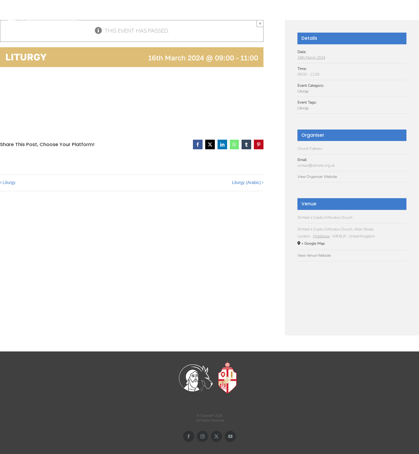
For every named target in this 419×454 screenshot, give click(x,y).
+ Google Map (313, 243)
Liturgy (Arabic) (246, 182)
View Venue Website (314, 255)
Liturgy (9, 182)
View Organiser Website (317, 176)
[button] (409, 12)
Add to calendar (26, 97)
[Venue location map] (351, 293)
